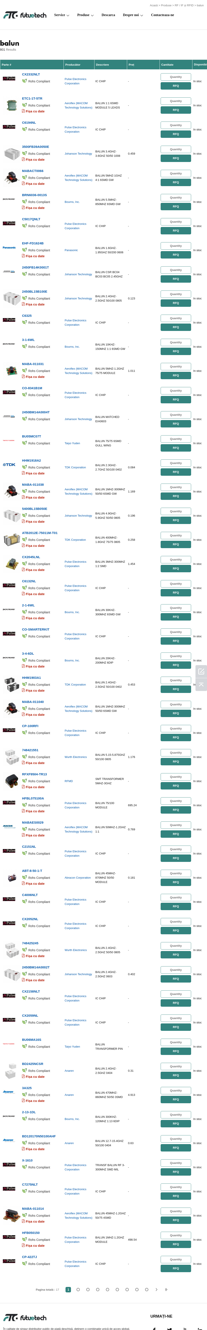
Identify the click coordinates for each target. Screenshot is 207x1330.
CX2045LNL (31, 538)
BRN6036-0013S (34, 189)
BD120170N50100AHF (39, 1097)
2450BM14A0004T (36, 399)
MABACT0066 (32, 166)
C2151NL (29, 817)
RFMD (69, 755)
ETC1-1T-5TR (32, 96)
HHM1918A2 (31, 445)
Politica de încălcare (41, 1316)
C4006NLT (30, 864)
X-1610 (27, 1120)
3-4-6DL (28, 631)
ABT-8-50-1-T (32, 841)
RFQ (176, 85)
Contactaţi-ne (122, 1316)
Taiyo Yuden (72, 429)
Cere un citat (73, 1316)
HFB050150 (31, 1190)
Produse (166, 5)
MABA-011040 (33, 678)
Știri (143, 1316)
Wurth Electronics (76, 732)
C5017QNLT (31, 213)
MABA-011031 (33, 352)
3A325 (27, 1050)
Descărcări (163, 1316)
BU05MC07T (31, 422)
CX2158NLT (31, 957)
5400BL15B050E (34, 492)
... (137, 1245)
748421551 (30, 724)
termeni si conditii (10, 1316)
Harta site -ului (189, 1316)
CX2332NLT (31, 73)
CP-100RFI (30, 701)
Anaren (69, 1034)
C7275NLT (30, 1143)
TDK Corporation (75, 452)
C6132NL (29, 562)
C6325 (27, 306)
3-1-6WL (28, 329)
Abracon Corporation (78, 848)
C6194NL (29, 120)
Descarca (108, 14)
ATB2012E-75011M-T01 (39, 515)
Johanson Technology (78, 150)
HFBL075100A (33, 771)
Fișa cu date (35, 109)
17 (146, 1245)
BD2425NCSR (32, 1027)
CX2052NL (30, 887)
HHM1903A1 (31, 655)
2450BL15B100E (34, 282)
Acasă (154, 5)
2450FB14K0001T (35, 259)
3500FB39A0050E (35, 143)
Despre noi (131, 14)
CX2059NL (30, 980)
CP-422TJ (29, 1213)
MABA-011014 (33, 1166)
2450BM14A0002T (36, 934)
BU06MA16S (31, 1004)
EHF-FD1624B (33, 236)
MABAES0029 (32, 794)
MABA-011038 (33, 469)
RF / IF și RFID (184, 5)
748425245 (30, 911)
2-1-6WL (28, 585)
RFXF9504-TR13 (34, 748)
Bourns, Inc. (72, 197)
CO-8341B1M (32, 375)
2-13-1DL (29, 1073)
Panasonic (71, 243)
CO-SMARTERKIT (35, 608)
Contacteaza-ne (162, 14)
